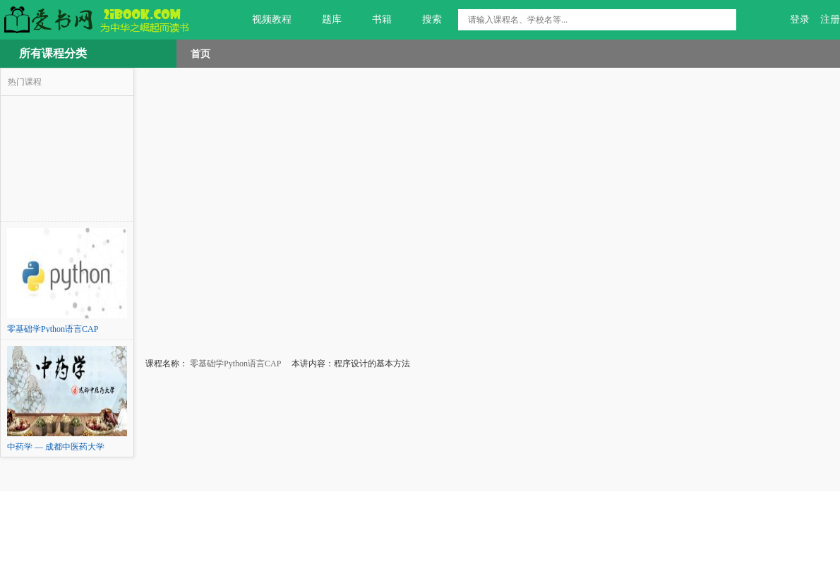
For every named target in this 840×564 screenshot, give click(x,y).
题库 (324, 19)
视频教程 (264, 19)
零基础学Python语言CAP (234, 363)
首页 (200, 53)
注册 (830, 19)
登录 (800, 19)
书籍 (374, 19)
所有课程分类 (53, 53)
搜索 (424, 19)
